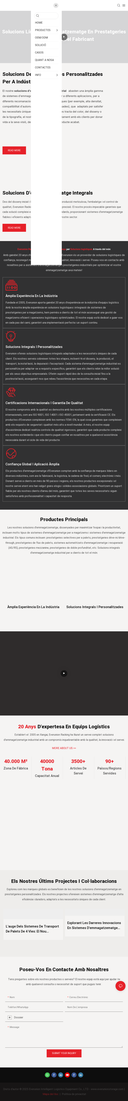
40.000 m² (15, 761)
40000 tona (47, 765)
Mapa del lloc (50, 1094)
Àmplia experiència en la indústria (32, 296)
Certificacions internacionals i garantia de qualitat (44, 403)
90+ (109, 761)
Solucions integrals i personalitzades (34, 346)
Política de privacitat (74, 1094)
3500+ (78, 761)
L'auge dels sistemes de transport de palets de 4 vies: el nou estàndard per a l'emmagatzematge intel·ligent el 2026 (32, 929)
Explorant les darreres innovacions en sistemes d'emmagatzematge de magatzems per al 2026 (94, 926)
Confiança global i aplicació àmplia (32, 464)
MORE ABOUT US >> (64, 748)
